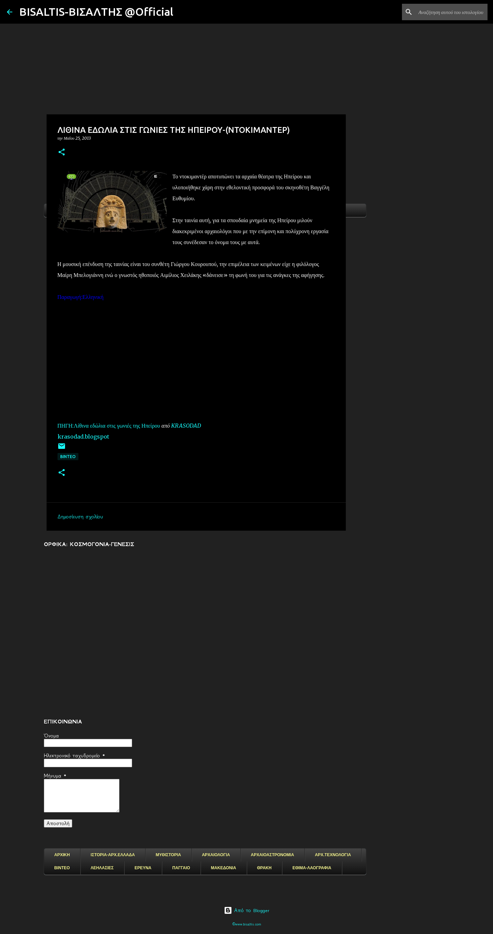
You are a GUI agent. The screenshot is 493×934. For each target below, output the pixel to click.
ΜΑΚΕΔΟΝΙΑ (223, 868)
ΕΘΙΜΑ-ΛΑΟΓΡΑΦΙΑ (311, 868)
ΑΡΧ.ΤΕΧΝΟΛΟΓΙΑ (333, 855)
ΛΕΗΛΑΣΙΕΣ (102, 868)
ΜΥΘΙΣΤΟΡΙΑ (168, 855)
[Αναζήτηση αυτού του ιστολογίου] (452, 12)
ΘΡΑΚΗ (264, 868)
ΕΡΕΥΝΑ (143, 868)
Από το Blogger (246, 910)
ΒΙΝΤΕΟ (68, 456)
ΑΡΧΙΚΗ (62, 855)
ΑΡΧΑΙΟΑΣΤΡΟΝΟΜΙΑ (272, 855)
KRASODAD (186, 425)
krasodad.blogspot (83, 436)
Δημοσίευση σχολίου (80, 517)
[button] (62, 152)
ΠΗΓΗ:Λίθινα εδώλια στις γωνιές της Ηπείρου (109, 425)
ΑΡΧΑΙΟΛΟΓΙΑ (216, 855)
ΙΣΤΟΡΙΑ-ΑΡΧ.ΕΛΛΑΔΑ (113, 855)
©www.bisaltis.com (246, 924)
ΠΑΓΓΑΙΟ (181, 868)
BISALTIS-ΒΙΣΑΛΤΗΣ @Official (96, 11)
